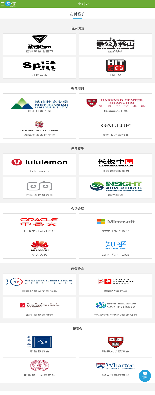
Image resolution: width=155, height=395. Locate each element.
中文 (81, 3)
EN (87, 3)
